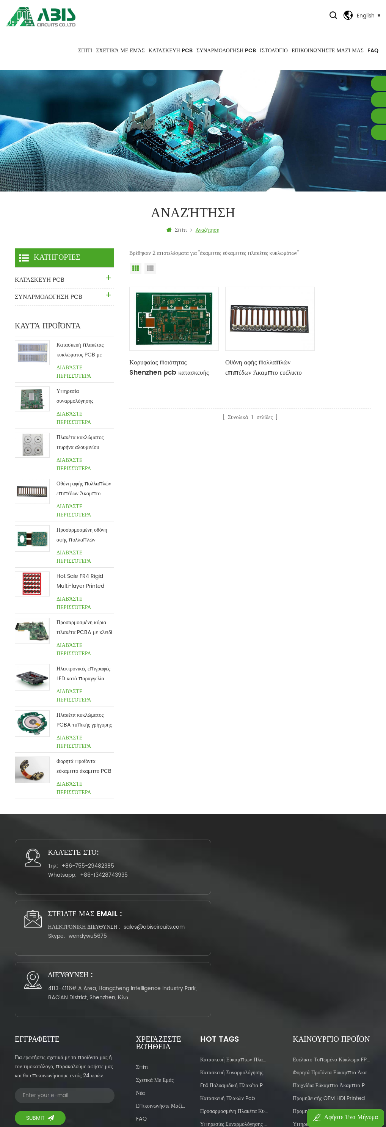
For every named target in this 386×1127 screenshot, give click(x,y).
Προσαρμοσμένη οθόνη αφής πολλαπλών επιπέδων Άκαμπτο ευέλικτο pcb (81, 543)
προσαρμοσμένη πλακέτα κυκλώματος (234, 998)
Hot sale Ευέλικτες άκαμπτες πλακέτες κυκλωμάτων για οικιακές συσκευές (332, 1037)
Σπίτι (85, 56)
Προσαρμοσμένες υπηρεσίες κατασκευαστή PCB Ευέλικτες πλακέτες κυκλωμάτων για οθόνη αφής (332, 1024)
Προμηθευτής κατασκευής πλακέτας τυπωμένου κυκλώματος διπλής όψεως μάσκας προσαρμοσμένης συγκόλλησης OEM (332, 1062)
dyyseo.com (309, 1099)
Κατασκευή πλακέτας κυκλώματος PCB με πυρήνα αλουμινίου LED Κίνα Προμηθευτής (82, 358)
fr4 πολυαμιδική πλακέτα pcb (234, 972)
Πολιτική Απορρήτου (159, 1031)
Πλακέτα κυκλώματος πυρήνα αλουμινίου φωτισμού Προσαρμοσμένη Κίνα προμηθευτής (80, 451)
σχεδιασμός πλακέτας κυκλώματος (234, 1037)
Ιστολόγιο (274, 56)
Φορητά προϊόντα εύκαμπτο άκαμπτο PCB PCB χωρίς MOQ (83, 775)
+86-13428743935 (76, 901)
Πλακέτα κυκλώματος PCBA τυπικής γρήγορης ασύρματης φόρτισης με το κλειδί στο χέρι (84, 728)
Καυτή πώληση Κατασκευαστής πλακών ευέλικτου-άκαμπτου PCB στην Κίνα (332, 1049)
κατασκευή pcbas (221, 1062)
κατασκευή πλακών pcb (227, 985)
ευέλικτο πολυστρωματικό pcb (234, 1024)
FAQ (372, 56)
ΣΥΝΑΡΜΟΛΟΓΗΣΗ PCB (226, 56)
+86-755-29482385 (73, 883)
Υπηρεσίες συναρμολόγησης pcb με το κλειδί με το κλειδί (234, 1011)
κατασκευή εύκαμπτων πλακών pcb (234, 946)
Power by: (296, 1099)
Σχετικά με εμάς (120, 56)
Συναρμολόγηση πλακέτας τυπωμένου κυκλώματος (234, 1049)
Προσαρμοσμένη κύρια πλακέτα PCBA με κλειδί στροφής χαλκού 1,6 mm (84, 636)
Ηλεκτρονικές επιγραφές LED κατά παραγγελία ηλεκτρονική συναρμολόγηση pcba (83, 682)
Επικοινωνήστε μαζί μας (328, 56)
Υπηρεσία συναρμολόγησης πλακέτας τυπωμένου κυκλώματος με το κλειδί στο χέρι (83, 404)
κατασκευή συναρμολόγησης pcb (234, 959)
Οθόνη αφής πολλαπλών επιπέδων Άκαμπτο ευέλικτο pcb (247, 366)
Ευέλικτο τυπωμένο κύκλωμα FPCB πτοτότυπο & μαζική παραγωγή (332, 946)
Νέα (140, 980)
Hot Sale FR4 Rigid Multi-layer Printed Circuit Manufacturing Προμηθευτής (84, 590)
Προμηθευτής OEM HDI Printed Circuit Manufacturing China (332, 985)
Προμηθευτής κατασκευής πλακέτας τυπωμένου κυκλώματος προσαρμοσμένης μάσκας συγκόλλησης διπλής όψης (332, 998)
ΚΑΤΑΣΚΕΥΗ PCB (171, 56)
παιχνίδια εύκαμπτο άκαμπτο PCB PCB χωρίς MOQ (332, 972)
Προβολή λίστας (150, 277)
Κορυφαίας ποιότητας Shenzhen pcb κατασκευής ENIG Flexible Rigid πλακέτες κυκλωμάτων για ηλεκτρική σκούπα (166, 366)
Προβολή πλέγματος (135, 277)
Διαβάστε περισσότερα (73, 380)
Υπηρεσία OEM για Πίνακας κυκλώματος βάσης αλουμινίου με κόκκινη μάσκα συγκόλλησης (332, 1011)
